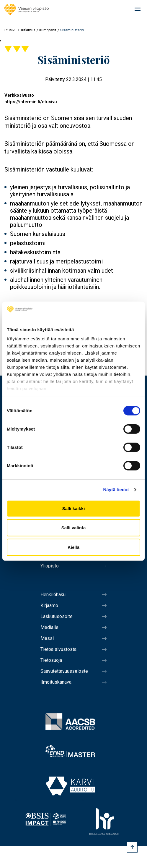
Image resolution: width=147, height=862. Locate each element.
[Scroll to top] (132, 847)
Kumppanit (47, 30)
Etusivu (10, 30)
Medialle (49, 627)
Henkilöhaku (53, 594)
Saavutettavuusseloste (64, 671)
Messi (47, 638)
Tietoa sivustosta (58, 649)
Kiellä (73, 547)
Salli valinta (73, 527)
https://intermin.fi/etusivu (30, 101)
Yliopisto (49, 566)
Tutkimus (27, 30)
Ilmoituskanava (55, 682)
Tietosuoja (51, 660)
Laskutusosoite (56, 616)
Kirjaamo (49, 605)
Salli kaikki (73, 508)
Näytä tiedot (116, 489)
